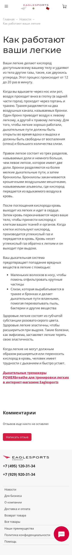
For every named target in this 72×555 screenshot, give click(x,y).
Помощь (10, 541)
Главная (8, 19)
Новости (25, 19)
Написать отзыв (17, 437)
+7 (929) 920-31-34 (19, 474)
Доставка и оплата (17, 509)
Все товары (12, 522)
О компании (13, 502)
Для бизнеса (13, 496)
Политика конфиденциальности (27, 535)
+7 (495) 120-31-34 (19, 465)
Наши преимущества (19, 528)
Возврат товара (15, 515)
